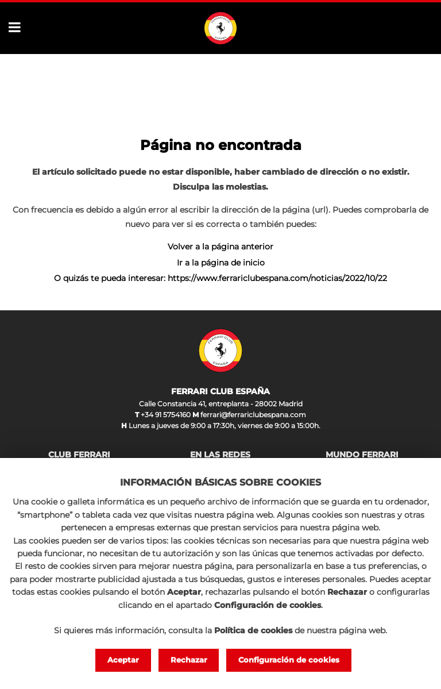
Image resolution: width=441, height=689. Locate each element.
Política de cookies (253, 630)
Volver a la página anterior (220, 246)
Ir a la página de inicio (221, 262)
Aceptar (123, 659)
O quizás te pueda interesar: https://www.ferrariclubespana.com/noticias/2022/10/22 (220, 278)
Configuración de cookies (288, 659)
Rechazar (189, 659)
